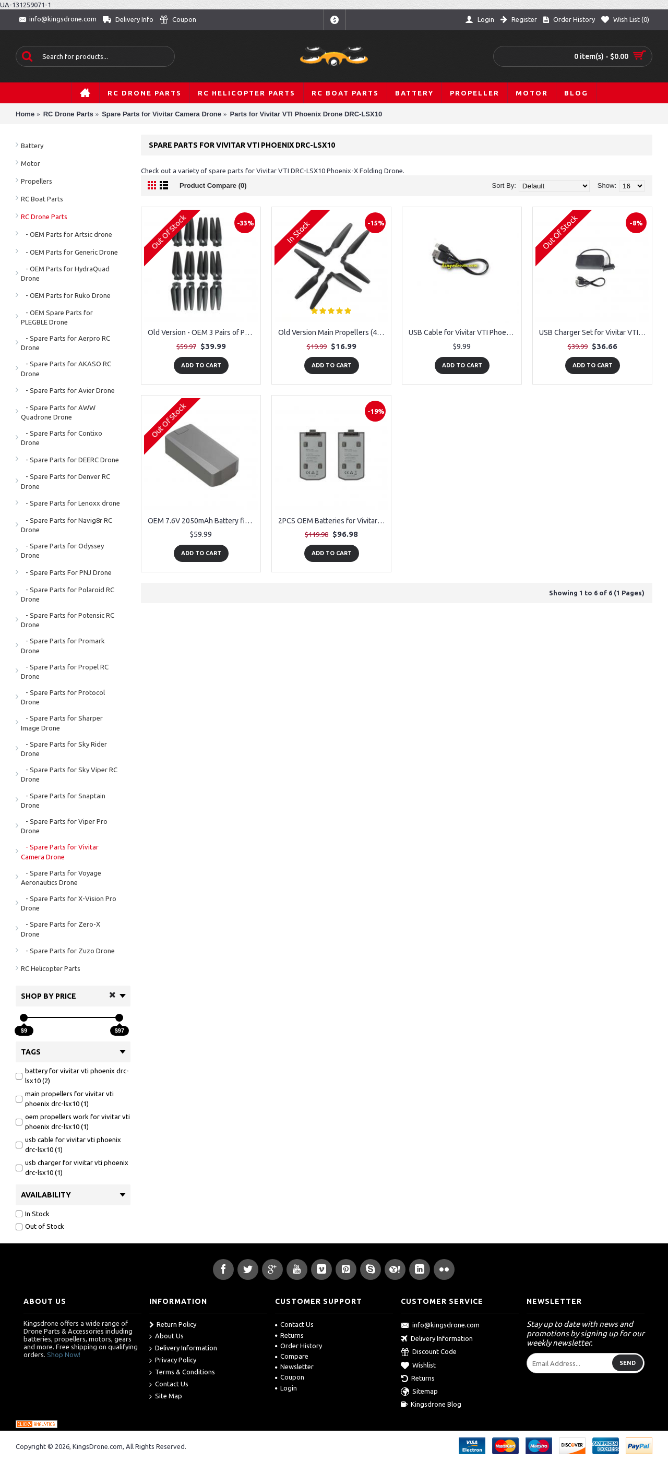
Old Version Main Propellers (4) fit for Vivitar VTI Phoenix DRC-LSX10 (333, 332)
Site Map (165, 1396)
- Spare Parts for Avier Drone (68, 390)
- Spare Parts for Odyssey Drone (62, 550)
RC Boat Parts (42, 198)
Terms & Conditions (182, 1372)
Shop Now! (63, 1354)
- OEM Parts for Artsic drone (66, 234)
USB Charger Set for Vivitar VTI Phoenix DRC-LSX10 (594, 332)
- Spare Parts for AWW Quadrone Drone (58, 412)
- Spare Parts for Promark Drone (63, 645)
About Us (166, 1336)
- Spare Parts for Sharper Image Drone (62, 722)
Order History (298, 1345)
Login (286, 1388)
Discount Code (429, 1352)
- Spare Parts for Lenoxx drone (70, 503)
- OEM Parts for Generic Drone (69, 252)
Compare (291, 1356)
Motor (30, 163)
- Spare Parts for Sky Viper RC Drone (69, 774)
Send (627, 1363)
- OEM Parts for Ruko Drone (66, 295)
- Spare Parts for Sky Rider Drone (64, 748)
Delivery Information (183, 1348)
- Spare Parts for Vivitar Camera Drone (60, 851)
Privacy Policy (172, 1360)
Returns (289, 1335)
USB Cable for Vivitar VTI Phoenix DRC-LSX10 (464, 332)
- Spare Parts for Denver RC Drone (65, 481)
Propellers (36, 181)
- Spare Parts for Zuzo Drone (68, 950)
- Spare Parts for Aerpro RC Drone (65, 342)
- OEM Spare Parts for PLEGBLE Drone (57, 317)
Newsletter (294, 1366)
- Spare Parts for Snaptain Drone (63, 800)
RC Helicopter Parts (50, 968)
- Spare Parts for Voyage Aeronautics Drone (61, 877)
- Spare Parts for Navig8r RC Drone (66, 525)
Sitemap (419, 1392)
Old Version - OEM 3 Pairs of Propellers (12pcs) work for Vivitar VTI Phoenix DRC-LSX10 (203, 332)
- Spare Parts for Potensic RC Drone (67, 620)
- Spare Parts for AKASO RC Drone (66, 368)
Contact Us (168, 1384)
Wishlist (418, 1366)
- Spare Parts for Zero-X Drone (60, 928)
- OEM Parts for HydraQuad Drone (65, 273)
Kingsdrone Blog (431, 1404)
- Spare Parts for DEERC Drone (70, 459)
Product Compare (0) (213, 185)
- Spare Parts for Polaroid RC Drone (67, 594)
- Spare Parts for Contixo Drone (61, 437)
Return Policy (172, 1325)
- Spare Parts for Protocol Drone (63, 697)
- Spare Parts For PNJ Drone (66, 572)
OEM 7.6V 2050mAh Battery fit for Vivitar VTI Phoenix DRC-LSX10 (203, 521)
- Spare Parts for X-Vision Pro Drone (68, 903)
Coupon (289, 1377)
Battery (32, 145)
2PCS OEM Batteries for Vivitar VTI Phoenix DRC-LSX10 (333, 521)
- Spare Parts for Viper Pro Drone (64, 826)
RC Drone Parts (44, 216)
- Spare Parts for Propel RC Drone (65, 671)
